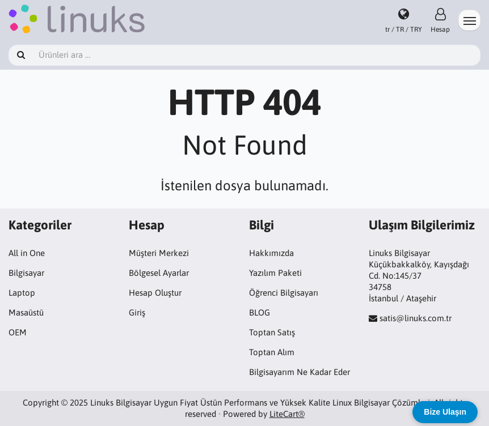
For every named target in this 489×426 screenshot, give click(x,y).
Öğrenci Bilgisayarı (283, 292)
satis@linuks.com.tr (416, 318)
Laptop (22, 292)
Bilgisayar (26, 273)
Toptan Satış (272, 332)
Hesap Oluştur (155, 292)
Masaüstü (26, 312)
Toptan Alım (271, 352)
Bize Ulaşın (445, 411)
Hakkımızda (271, 253)
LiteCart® (287, 414)
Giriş (137, 312)
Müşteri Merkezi (159, 253)
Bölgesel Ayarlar (159, 273)
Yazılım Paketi (275, 273)
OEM (18, 332)
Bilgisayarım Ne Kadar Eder (299, 372)
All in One (27, 253)
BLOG (259, 312)
